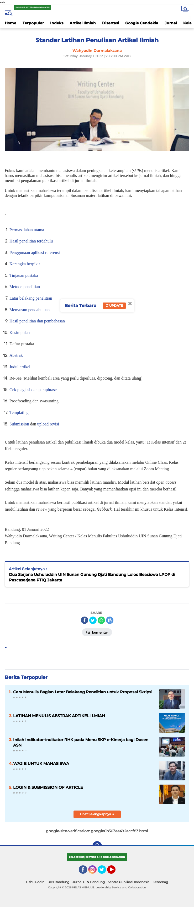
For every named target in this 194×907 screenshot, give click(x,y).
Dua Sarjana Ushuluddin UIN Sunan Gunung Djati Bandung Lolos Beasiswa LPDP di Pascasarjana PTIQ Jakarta (92, 577)
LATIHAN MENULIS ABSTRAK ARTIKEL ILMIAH (59, 715)
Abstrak (16, 355)
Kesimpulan (19, 332)
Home (10, 23)
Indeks (56, 23)
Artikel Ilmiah (83, 23)
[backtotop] (97, 846)
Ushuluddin (35, 882)
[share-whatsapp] (101, 620)
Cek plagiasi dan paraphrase (33, 389)
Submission (19, 424)
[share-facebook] (84, 620)
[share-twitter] (93, 620)
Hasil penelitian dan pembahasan (37, 321)
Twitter (104, 871)
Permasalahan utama (26, 230)
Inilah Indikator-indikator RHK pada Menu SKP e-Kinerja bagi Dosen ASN (80, 742)
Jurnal (171, 23)
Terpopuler (33, 23)
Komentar (97, 632)
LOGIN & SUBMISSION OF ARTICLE (48, 787)
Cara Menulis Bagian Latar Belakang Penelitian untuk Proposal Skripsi (82, 691)
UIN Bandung (58, 882)
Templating (19, 412)
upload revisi (48, 424)
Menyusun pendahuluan (29, 309)
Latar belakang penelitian (30, 298)
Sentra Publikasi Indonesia (128, 882)
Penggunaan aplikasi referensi (34, 252)
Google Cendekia (141, 23)
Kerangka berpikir (24, 264)
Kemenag (160, 882)
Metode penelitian (24, 286)
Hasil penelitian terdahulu (31, 241)
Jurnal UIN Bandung (88, 882)
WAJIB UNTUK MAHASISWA (41, 763)
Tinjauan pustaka (23, 275)
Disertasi (110, 23)
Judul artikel (19, 367)
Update (114, 305)
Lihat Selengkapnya (97, 814)
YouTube (115, 871)
